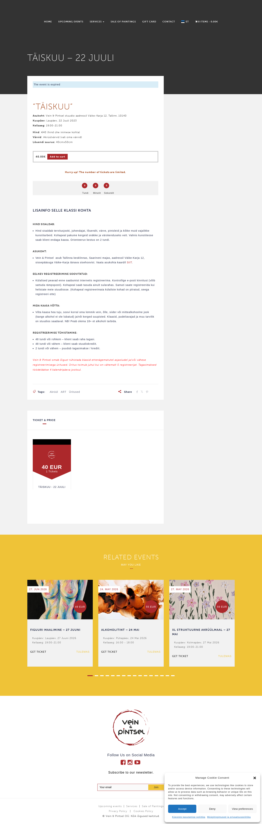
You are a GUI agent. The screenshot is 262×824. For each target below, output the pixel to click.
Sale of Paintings (123, 21)
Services (97, 21)
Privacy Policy (118, 811)
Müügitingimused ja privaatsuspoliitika (229, 817)
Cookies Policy (143, 811)
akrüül (54, 391)
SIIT (129, 262)
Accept (182, 808)
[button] (255, 778)
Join (156, 787)
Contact (168, 21)
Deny (212, 808)
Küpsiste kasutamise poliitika (188, 817)
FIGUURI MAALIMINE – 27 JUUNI (55, 630)
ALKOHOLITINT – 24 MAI (120, 630)
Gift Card (149, 21)
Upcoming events (70, 21)
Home (48, 21)
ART (63, 391)
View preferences (242, 808)
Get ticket (38, 651)
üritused (74, 391)
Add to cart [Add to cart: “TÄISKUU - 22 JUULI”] (57, 156)
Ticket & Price (44, 421)
